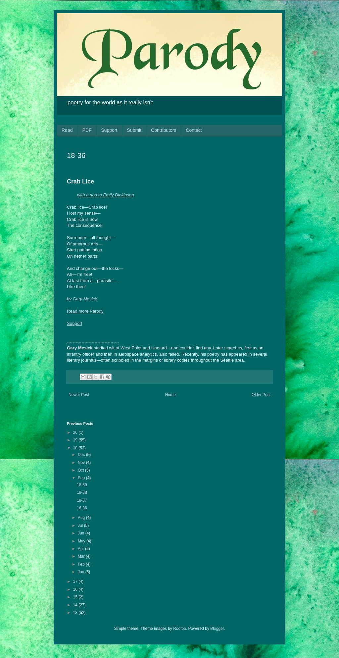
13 (76, 612)
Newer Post (79, 394)
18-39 (82, 484)
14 (76, 605)
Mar (82, 556)
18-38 (82, 492)
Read (67, 130)
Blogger (217, 628)
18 (76, 448)
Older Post (261, 394)
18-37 (82, 500)
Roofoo (179, 628)
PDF (86, 130)
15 (76, 597)
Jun (81, 533)
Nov (82, 462)
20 (76, 432)
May (82, 541)
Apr (81, 548)
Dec (82, 454)
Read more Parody (85, 311)
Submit (134, 130)
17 (76, 581)
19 (76, 440)
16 (76, 589)
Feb (82, 564)
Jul (81, 525)
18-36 (82, 508)
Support (109, 130)
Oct (81, 470)
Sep (82, 478)
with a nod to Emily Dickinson (105, 194)
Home (170, 394)
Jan (81, 572)
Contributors (163, 130)
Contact (194, 130)
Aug (82, 517)
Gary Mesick (85, 298)
